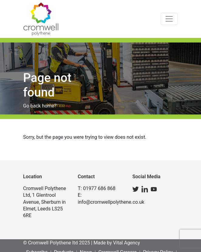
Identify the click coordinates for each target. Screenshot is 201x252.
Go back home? (39, 106)
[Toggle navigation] (169, 19)
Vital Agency (126, 243)
